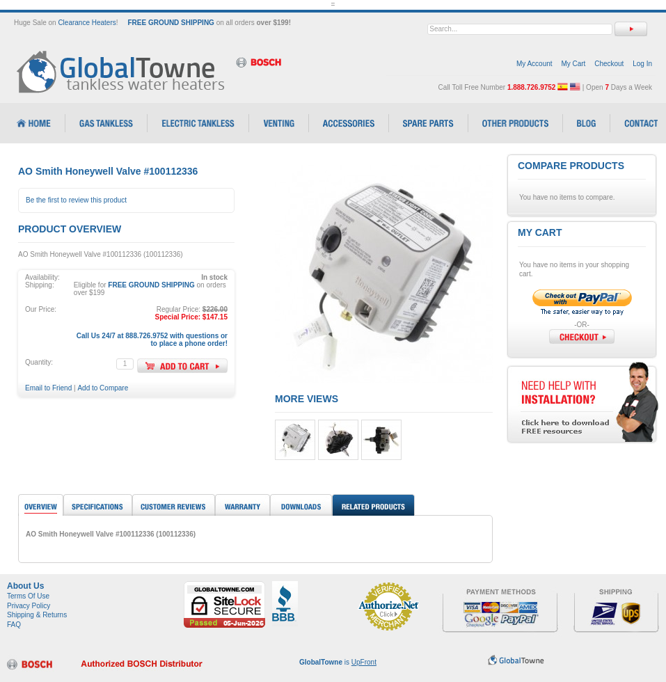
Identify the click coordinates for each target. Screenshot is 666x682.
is (337, 662)
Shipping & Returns (37, 615)
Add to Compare (102, 388)
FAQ (14, 624)
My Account (534, 64)
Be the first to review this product (76, 200)
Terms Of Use (28, 596)
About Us (25, 586)
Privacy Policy (28, 606)
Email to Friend (48, 388)
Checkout (609, 64)
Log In (642, 64)
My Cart (573, 64)
